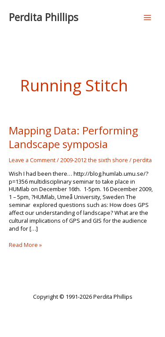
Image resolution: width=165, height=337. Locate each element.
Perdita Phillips (43, 17)
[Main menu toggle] (147, 17)
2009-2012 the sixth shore (94, 160)
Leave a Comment (32, 160)
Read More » (25, 245)
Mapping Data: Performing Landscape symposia (73, 137)
